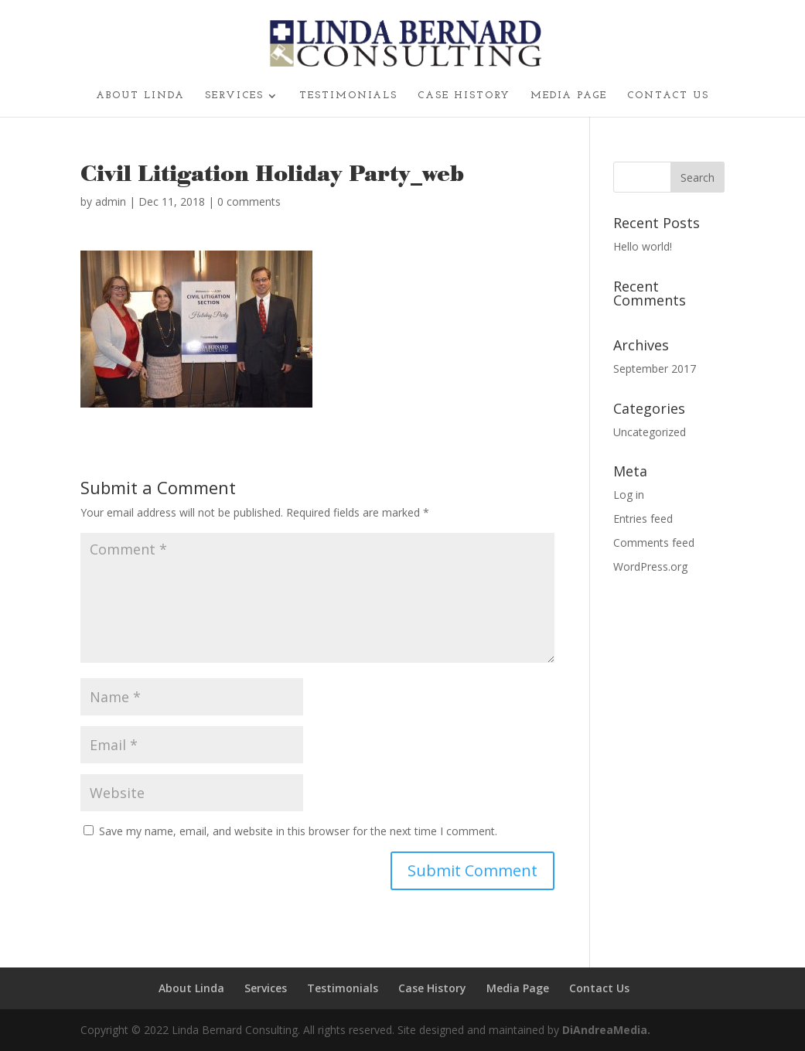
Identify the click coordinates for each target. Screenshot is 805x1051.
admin (110, 201)
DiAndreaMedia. (606, 1029)
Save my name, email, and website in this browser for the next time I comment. (298, 831)
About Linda (140, 95)
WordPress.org (650, 566)
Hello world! (642, 246)
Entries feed (643, 518)
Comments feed (653, 542)
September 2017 (654, 368)
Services (234, 95)
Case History (464, 95)
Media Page (568, 95)
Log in (628, 494)
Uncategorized (649, 432)
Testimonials (348, 95)
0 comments (249, 201)
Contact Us (668, 95)
